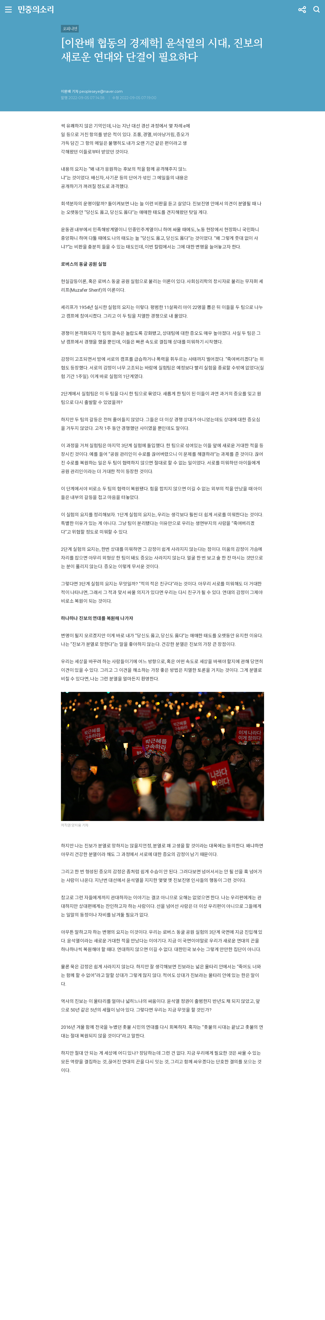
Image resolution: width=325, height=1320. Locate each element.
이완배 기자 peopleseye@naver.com (92, 91)
